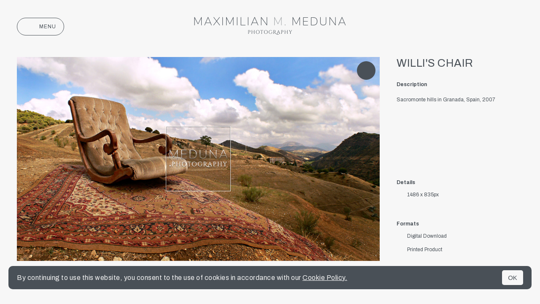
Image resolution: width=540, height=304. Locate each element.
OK (512, 277)
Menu (40, 27)
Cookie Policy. (324, 277)
